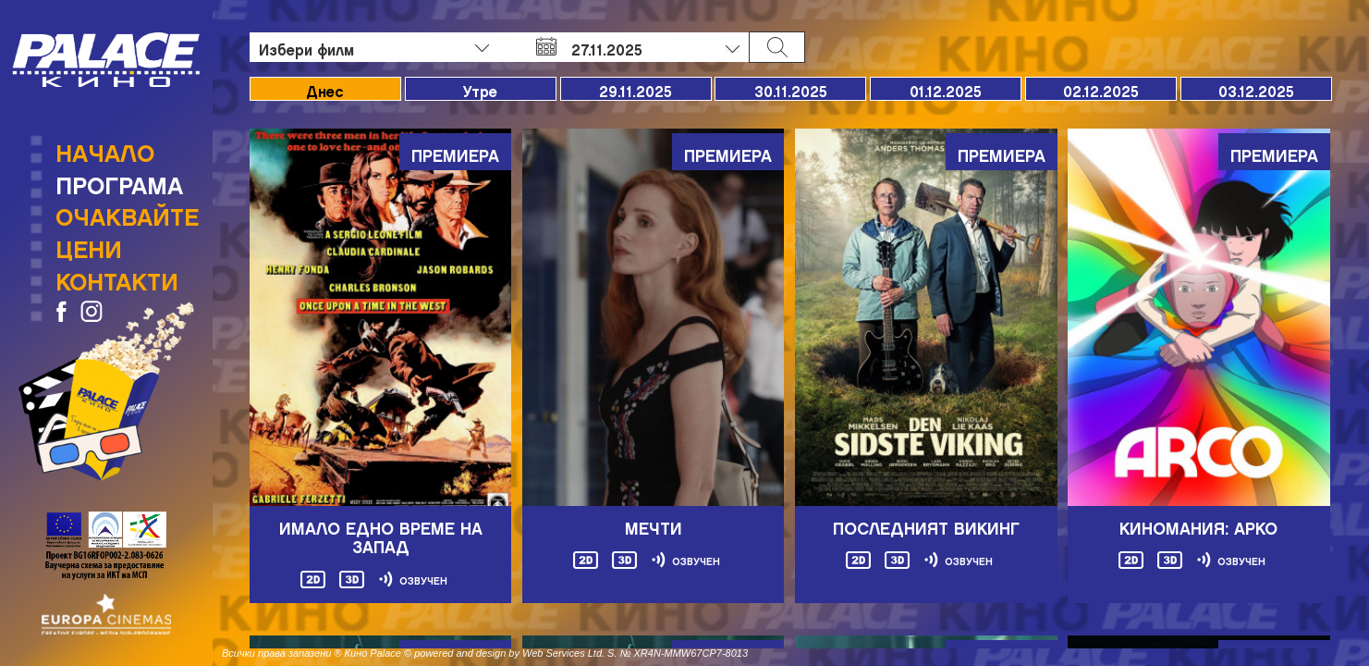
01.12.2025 (946, 89)
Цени (88, 244)
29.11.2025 (635, 89)
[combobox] (374, 47)
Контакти (116, 276)
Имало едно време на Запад (381, 534)
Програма (119, 180)
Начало (104, 148)
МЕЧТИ (653, 525)
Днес (325, 89)
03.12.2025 (1256, 89)
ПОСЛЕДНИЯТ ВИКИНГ (926, 525)
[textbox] (374, 47)
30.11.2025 (790, 89)
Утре (480, 89)
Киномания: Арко (1198, 525)
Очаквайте (127, 212)
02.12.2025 (1101, 89)
